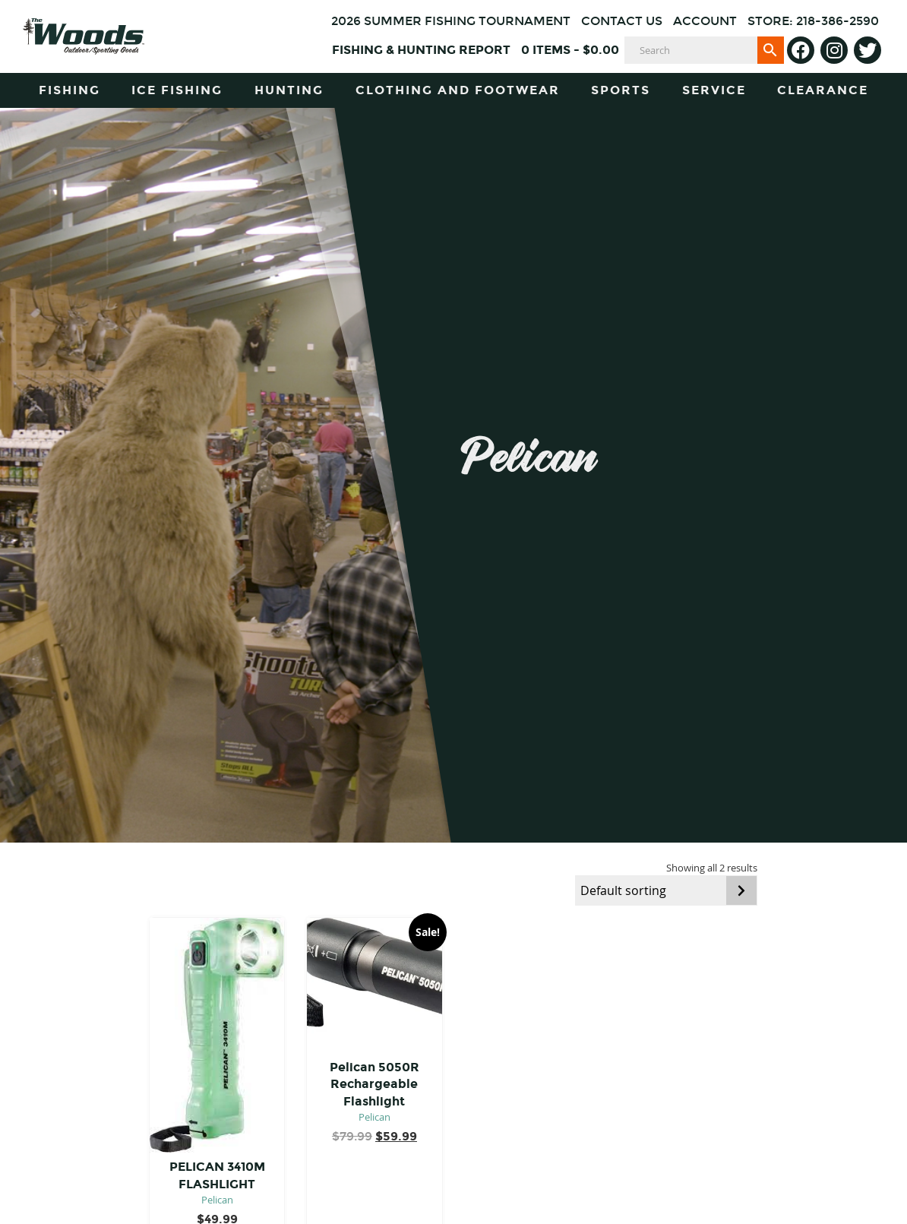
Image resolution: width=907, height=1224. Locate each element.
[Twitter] (867, 50)
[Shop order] (666, 890)
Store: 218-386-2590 (813, 21)
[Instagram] (834, 50)
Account (705, 21)
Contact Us (621, 21)
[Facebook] (800, 50)
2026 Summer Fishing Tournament (450, 21)
